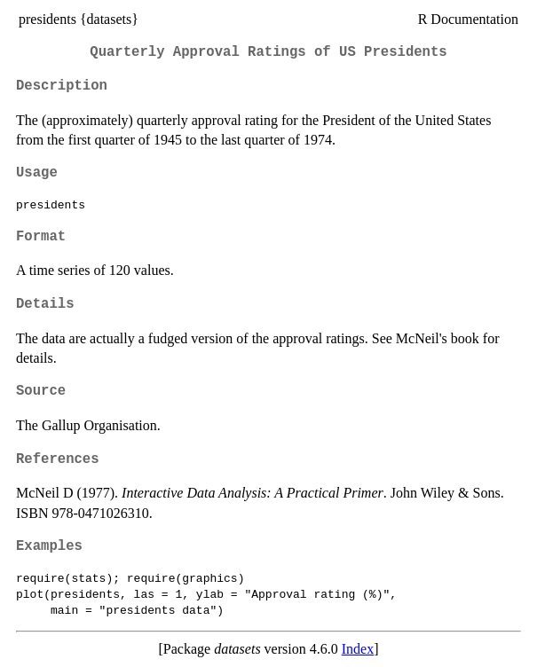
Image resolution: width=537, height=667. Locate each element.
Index (358, 648)
